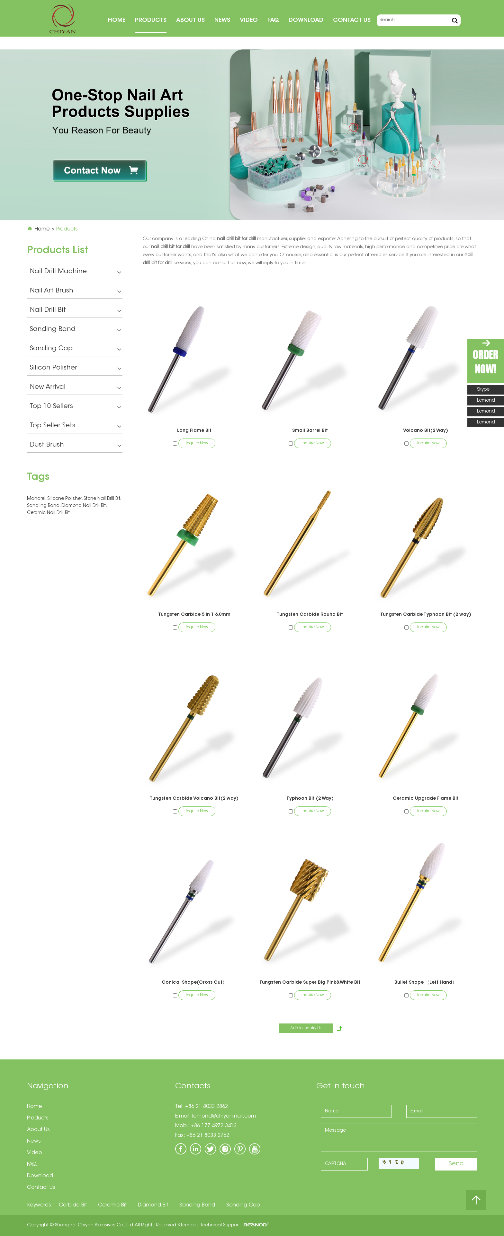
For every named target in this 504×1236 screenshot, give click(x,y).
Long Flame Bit (194, 431)
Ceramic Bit (112, 1205)
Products (150, 20)
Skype (483, 389)
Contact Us (352, 20)
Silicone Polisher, (65, 499)
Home (116, 20)
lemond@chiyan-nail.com (224, 1116)
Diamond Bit (153, 1205)
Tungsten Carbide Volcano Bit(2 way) (194, 798)
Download (306, 20)
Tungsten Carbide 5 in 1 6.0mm (194, 615)
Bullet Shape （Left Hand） (425, 982)
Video (249, 20)
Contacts (193, 1086)
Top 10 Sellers (75, 407)
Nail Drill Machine (75, 272)
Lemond (486, 400)
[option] (252, 134)
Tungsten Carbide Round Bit (310, 615)
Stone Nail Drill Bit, (102, 499)
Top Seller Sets (75, 426)
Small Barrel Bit (310, 431)
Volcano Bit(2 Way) (425, 431)
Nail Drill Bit (75, 311)
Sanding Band (75, 330)
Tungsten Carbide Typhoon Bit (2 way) (425, 615)
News (222, 20)
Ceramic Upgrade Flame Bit (426, 798)
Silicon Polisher (75, 369)
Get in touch (340, 1086)
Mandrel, (37, 499)
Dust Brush (75, 446)
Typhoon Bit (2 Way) (310, 798)
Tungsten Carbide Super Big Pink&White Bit (309, 982)
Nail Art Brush (75, 292)
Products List (57, 251)
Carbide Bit (73, 1205)
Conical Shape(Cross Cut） (194, 982)
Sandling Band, (44, 506)
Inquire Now (197, 443)
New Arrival (75, 388)
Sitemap (186, 1225)
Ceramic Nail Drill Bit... (50, 513)
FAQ (273, 20)
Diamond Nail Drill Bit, (83, 506)
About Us (190, 20)
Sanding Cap (75, 349)
